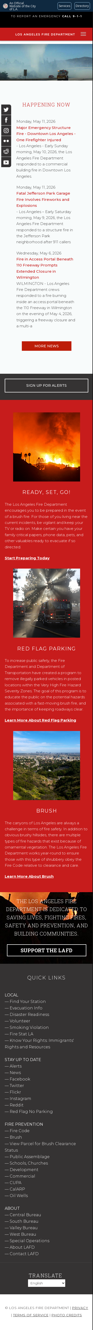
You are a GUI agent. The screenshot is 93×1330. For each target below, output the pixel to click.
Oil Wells (19, 1195)
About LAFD (22, 1247)
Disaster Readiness (29, 1014)
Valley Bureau (24, 1227)
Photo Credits (67, 1315)
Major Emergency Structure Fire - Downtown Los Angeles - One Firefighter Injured (46, 133)
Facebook (20, 1079)
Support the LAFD (46, 950)
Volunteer (20, 1021)
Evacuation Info (26, 1008)
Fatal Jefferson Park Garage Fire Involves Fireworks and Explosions (43, 199)
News (15, 1072)
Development (24, 1169)
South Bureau (24, 1221)
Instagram (20, 1098)
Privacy (80, 1308)
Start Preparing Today (27, 558)
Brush (16, 1137)
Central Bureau (25, 1214)
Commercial (22, 1176)
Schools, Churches (29, 1163)
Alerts (16, 1066)
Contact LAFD (24, 1253)
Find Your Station (28, 1001)
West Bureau (23, 1234)
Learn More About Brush (29, 876)
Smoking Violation (29, 1027)
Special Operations (29, 1240)
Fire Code (20, 1130)
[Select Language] (46, 1283)
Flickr (15, 1092)
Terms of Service (31, 1315)
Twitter (17, 1085)
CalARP (17, 1189)
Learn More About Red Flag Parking (40, 720)
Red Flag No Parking (31, 1111)
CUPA (15, 1182)
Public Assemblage (30, 1156)
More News (46, 346)
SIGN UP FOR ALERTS (46, 385)
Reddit (17, 1105)
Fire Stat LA (21, 1034)
